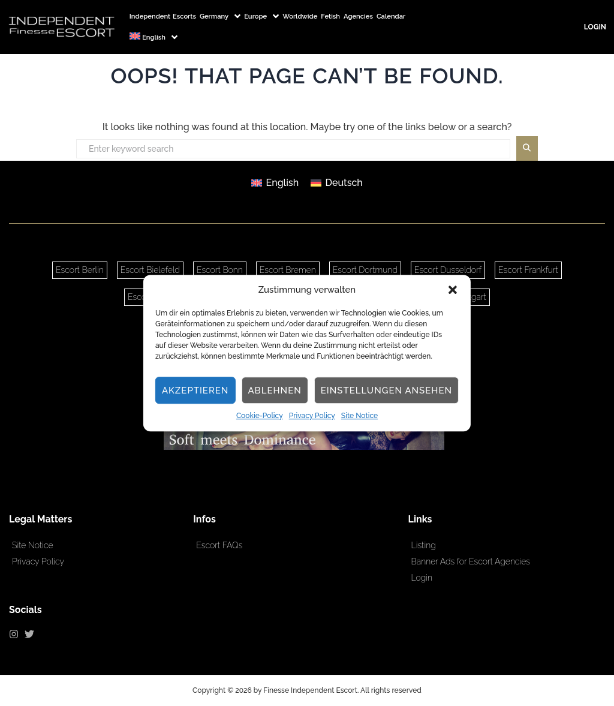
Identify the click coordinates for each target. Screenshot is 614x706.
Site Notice (359, 416)
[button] (453, 290)
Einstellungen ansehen (386, 390)
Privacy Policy (312, 416)
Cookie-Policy (259, 416)
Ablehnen (274, 390)
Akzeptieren (195, 390)
